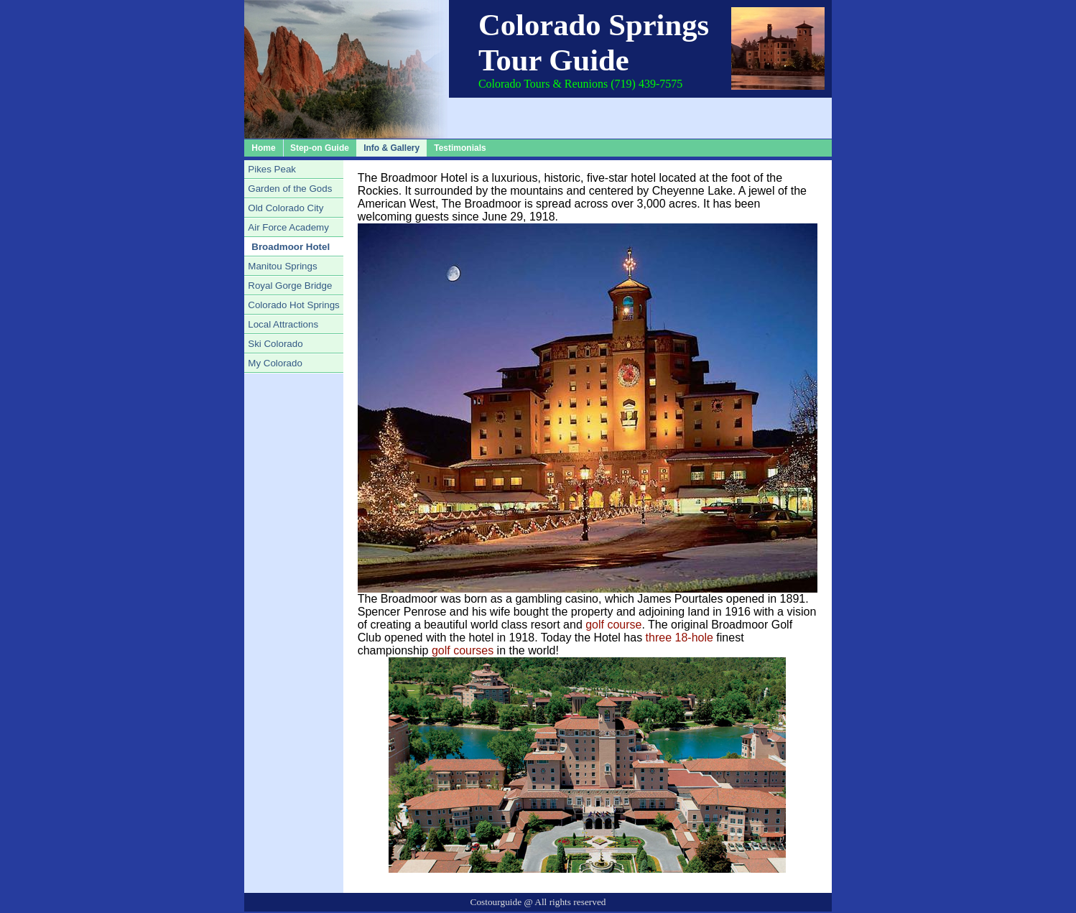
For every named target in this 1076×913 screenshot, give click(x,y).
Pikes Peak (272, 169)
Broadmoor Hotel (290, 246)
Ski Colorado (275, 343)
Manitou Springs (282, 266)
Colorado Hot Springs (293, 305)
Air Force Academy (288, 227)
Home (263, 148)
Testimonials (460, 148)
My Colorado (275, 363)
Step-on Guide (319, 148)
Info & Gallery (391, 148)
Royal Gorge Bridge (290, 285)
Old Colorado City (285, 208)
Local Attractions (283, 324)
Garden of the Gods (290, 188)
